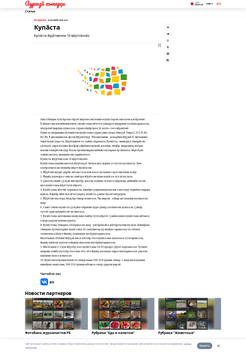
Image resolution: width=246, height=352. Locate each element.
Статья (30, 11)
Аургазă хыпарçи (45, 3)
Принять (205, 345)
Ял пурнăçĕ (40, 20)
